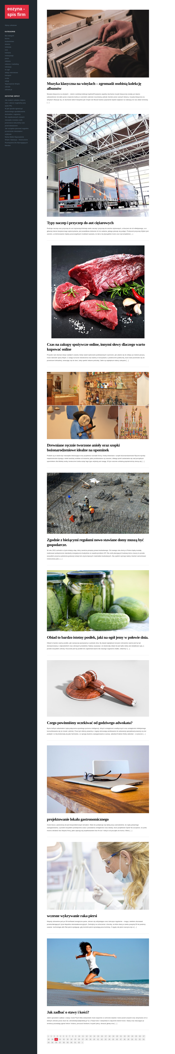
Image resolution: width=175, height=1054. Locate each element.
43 (105, 1039)
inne (6, 50)
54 (48, 1042)
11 (83, 1036)
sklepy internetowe (11, 72)
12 (87, 1036)
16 (102, 1036)
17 (105, 1036)
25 (136, 1036)
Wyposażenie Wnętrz (12, 84)
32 (64, 1039)
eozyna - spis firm (16, 11)
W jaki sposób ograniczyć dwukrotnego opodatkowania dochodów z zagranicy (15, 111)
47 (121, 1039)
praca (7, 58)
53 (143, 1039)
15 (98, 1036)
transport (8, 75)
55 (52, 1042)
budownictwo (9, 41)
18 (109, 1036)
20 (117, 1036)
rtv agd (7, 70)
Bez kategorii (9, 36)
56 (56, 1042)
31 (60, 1039)
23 (128, 1036)
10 (79, 1036)
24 (132, 1036)
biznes (7, 38)
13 (90, 1036)
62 (79, 1042)
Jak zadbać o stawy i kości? (68, 1012)
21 (121, 1036)
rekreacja (8, 67)
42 (101, 1039)
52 (139, 1039)
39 (90, 1039)
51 (136, 1039)
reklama (7, 61)
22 (124, 1036)
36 (79, 1039)
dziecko (7, 44)
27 (143, 1036)
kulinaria (8, 53)
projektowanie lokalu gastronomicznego (78, 819)
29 (52, 1039)
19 (113, 1036)
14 (94, 1036)
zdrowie (7, 87)
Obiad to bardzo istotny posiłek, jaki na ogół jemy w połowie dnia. (97, 637)
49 (128, 1039)
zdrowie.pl (8, 89)
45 (113, 1039)
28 (48, 1039)
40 (94, 1039)
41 (98, 1039)
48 (124, 1039)
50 (132, 1039)
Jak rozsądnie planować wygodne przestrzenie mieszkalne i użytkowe (16, 131)
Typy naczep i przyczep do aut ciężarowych (80, 223)
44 (109, 1039)
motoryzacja (9, 56)
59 (67, 1042)
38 (86, 1039)
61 (75, 1042)
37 (82, 1039)
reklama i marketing (12, 64)
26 (140, 1036)
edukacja (8, 47)
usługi (7, 81)
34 (71, 1039)
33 (67, 1039)
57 (60, 1042)
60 (71, 1042)
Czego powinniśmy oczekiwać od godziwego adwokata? (89, 723)
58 (64, 1042)
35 (75, 1039)
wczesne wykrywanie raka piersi (72, 916)
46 (117, 1039)
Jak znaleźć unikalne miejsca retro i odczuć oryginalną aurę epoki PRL (15, 103)
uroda (7, 78)
